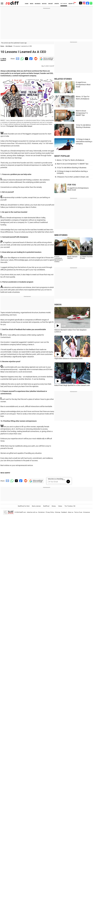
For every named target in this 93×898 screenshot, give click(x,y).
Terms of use (78, 512)
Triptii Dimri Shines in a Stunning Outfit (68, 358)
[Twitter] (80, 3)
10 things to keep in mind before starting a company (84, 141)
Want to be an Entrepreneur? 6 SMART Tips (82, 113)
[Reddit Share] (35, 59)
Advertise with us (32, 512)
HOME (26, 3)
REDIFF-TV (71, 3)
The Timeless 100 (70, 506)
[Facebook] (87, 3)
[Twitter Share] (26, 59)
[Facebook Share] (30, 59)
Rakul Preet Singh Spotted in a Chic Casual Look (72, 385)
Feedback (64, 512)
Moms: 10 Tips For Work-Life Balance (70, 160)
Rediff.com (22, 512)
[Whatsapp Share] (21, 59)
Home (2, 46)
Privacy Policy (50, 512)
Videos (60, 506)
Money (54, 506)
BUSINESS (37, 3)
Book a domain (36, 506)
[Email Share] (17, 59)
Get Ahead (9, 46)
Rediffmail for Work (24, 506)
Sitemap (57, 512)
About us (70, 512)
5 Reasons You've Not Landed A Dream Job (73, 177)
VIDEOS (57, 304)
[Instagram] (84, 3)
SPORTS (56, 3)
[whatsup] (91, 3)
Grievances (86, 512)
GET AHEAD (63, 3)
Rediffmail (46, 506)
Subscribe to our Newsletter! (55, 479)
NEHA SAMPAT (3, 59)
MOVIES (44, 3)
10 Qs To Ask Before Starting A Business (71, 168)
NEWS (31, 3)
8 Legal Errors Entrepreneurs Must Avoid (83, 84)
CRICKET (50, 3)
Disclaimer (41, 512)
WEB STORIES (60, 235)
